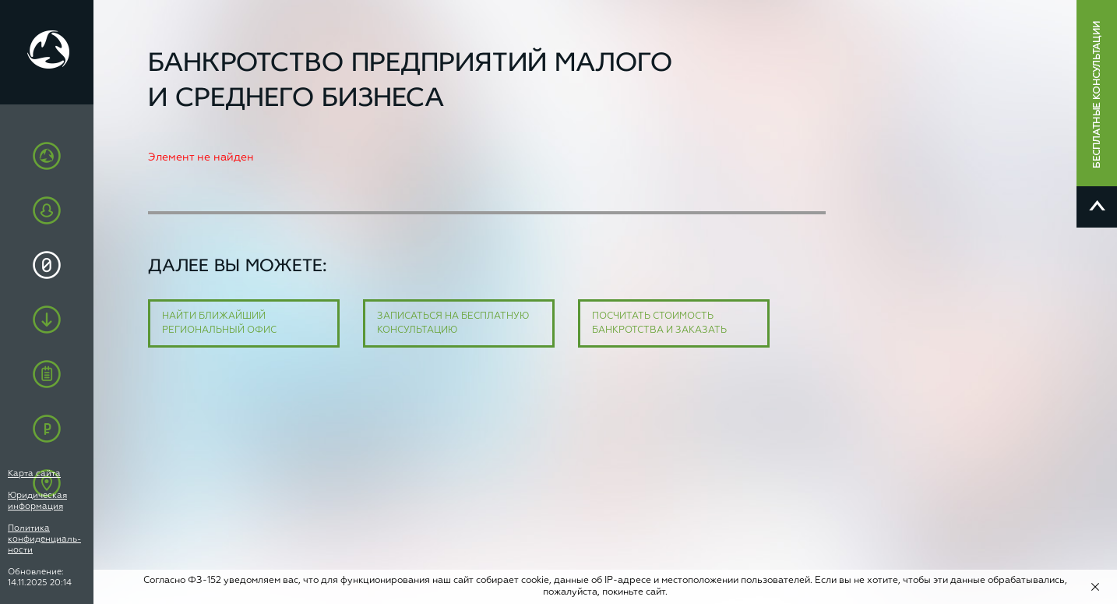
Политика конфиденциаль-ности (44, 539)
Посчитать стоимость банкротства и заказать (659, 323)
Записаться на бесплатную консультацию (453, 323)
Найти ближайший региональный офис (219, 323)
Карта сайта (34, 473)
